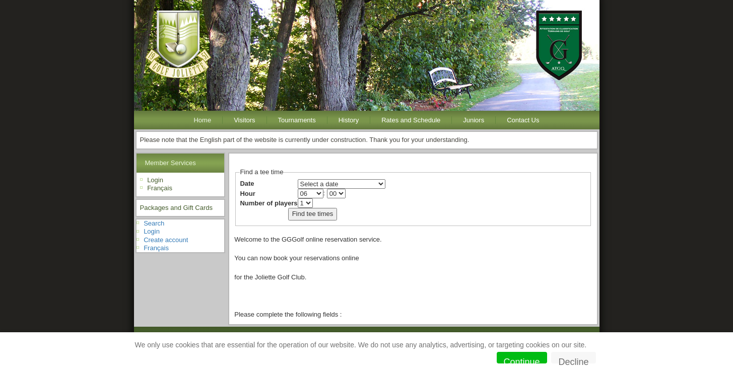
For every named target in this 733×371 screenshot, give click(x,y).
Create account (166, 240)
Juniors (473, 120)
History (349, 120)
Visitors (244, 120)
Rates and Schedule (410, 120)
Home (202, 120)
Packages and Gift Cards (176, 207)
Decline (573, 360)
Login (155, 180)
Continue (522, 360)
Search (154, 223)
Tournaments (297, 120)
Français (159, 188)
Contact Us (523, 120)
